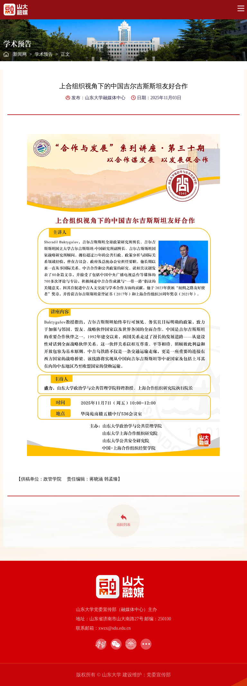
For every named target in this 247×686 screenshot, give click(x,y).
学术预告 (44, 54)
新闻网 (20, 54)
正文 (65, 54)
